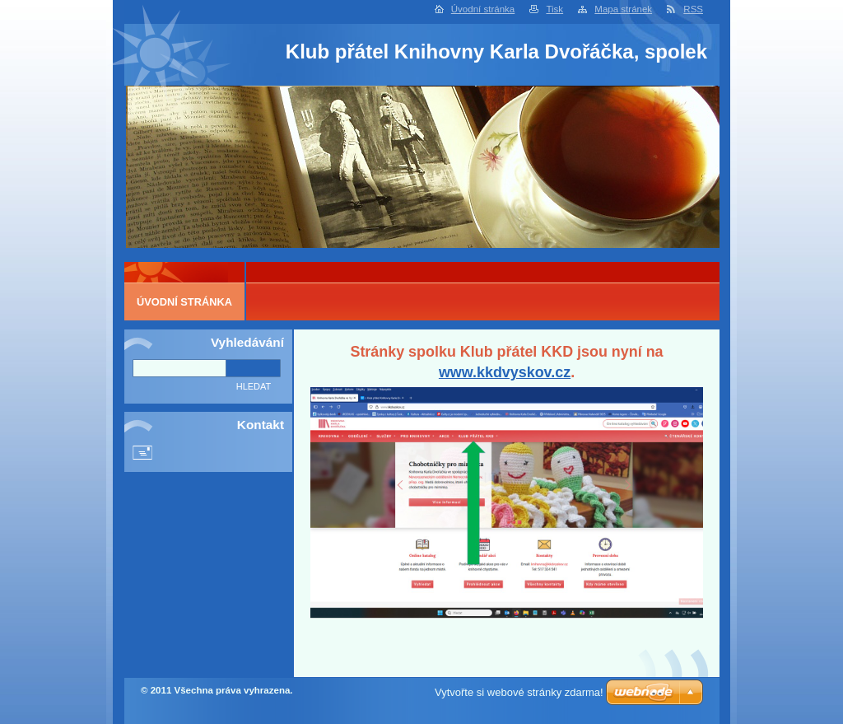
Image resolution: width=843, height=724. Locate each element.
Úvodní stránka (483, 9)
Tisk (554, 9)
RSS (693, 9)
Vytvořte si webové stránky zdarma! (519, 692)
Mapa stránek (623, 9)
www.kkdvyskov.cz (505, 372)
